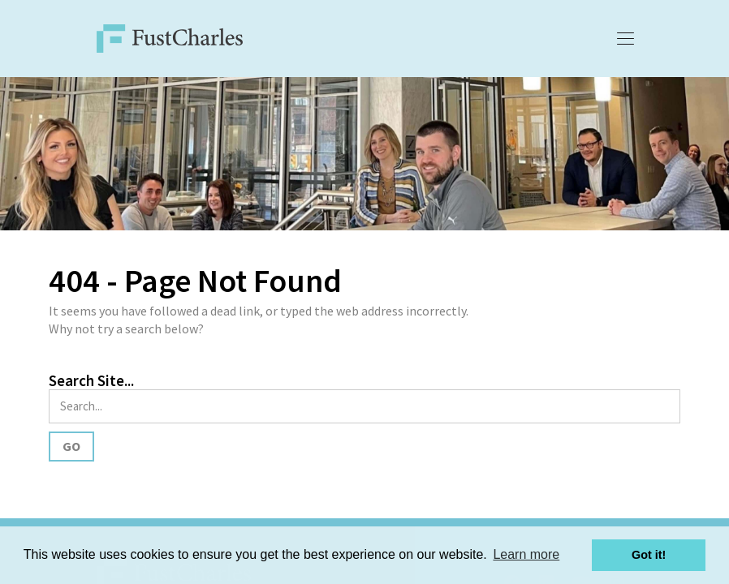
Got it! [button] (649, 554)
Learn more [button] (526, 554)
